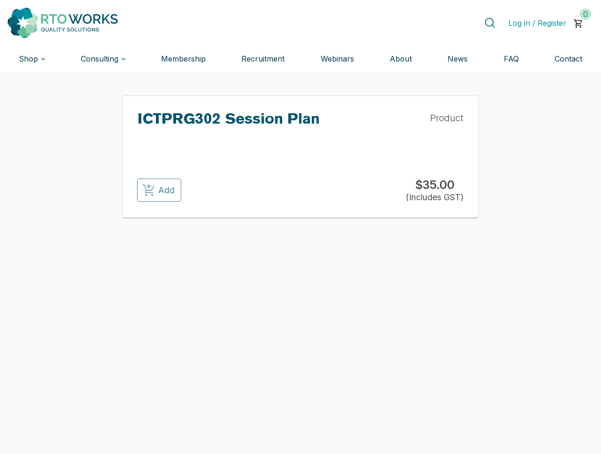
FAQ (511, 58)
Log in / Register (537, 23)
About (401, 58)
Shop (28, 58)
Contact (568, 58)
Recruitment (263, 58)
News (457, 58)
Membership (183, 58)
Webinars (337, 58)
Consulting (99, 58)
